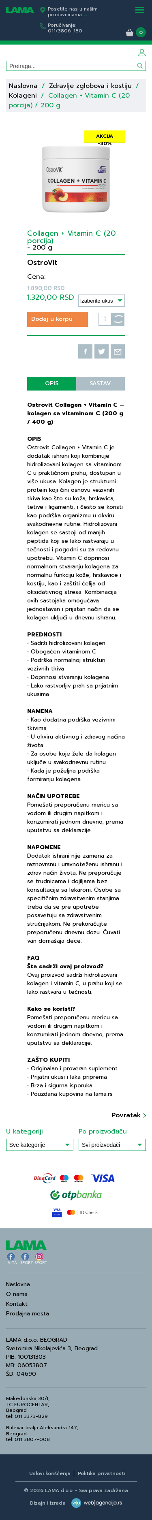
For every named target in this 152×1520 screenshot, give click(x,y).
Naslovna (23, 86)
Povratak (128, 1115)
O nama (17, 1294)
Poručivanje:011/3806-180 (65, 27)
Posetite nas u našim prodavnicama (73, 11)
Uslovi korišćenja (50, 1473)
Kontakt (17, 1304)
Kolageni (23, 95)
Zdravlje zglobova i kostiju (91, 86)
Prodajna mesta (27, 1313)
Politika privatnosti (101, 1473)
